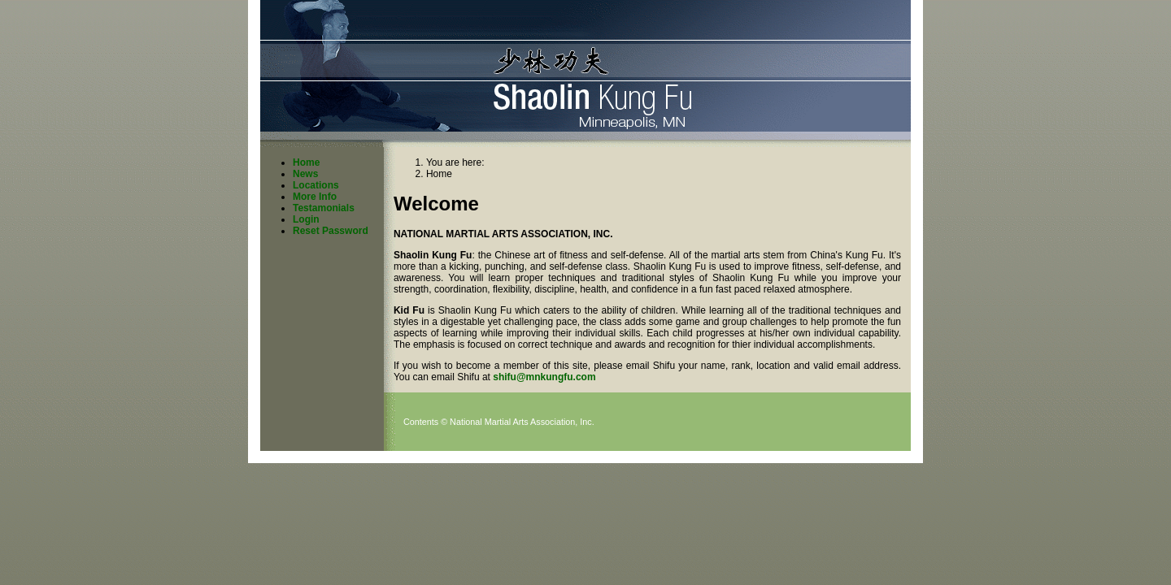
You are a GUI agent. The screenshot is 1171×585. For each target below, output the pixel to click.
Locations (316, 185)
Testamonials (324, 208)
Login (306, 219)
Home (306, 162)
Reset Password (330, 230)
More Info (315, 196)
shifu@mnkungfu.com (544, 377)
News (305, 174)
